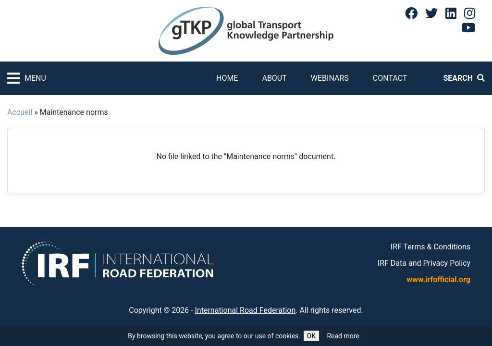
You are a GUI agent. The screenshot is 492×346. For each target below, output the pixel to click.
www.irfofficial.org (438, 279)
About (274, 78)
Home (227, 78)
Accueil (19, 112)
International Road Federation (245, 310)
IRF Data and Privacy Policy (424, 263)
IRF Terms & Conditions (430, 246)
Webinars (330, 78)
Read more (343, 336)
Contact (390, 78)
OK (311, 336)
